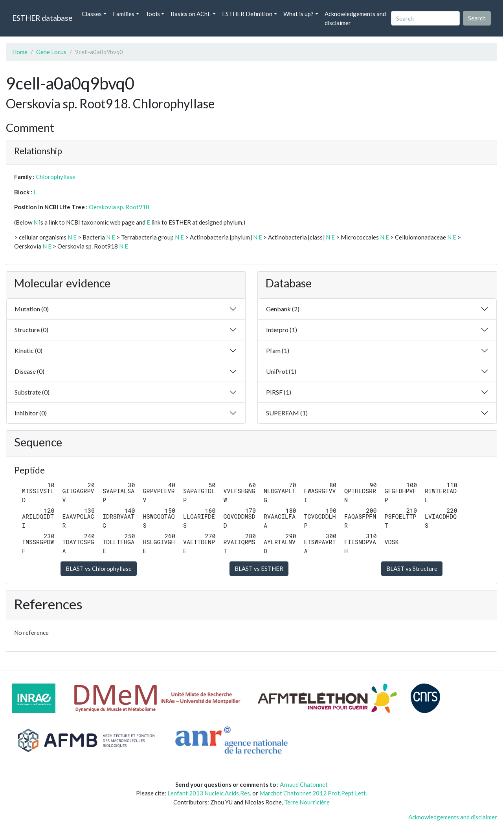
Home (20, 51)
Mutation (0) (32, 309)
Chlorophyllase (55, 176)
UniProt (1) (281, 371)
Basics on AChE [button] (191, 13)
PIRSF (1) (278, 392)
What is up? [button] (298, 13)
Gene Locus (51, 51)
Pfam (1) (277, 350)
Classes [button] (92, 13)
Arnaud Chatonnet (304, 784)
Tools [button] (152, 13)
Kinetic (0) (28, 350)
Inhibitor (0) (31, 413)
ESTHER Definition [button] (247, 13)
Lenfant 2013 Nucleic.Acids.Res (208, 793)
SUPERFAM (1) (287, 413)
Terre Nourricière (307, 802)
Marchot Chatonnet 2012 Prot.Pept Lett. (313, 793)
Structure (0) (31, 329)
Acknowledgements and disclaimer (355, 18)
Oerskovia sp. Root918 (119, 206)
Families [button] (123, 13)
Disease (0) (29, 371)
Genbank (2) (282, 309)
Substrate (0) (32, 392)
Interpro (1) (281, 329)
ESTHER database (42, 17)
